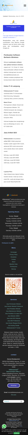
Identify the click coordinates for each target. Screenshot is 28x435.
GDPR (11, 433)
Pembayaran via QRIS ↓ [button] (8, 243)
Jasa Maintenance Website (13, 311)
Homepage (14, 252)
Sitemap (13, 269)
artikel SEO (7, 141)
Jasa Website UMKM (13, 316)
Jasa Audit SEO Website (13, 318)
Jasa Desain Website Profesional (13, 306)
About (13, 261)
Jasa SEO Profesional (13, 320)
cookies (24, 431)
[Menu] (25, 5)
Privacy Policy (13, 254)
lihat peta (13, 394)
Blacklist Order (13, 264)
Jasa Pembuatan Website (13, 304)
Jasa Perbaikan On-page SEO (13, 313)
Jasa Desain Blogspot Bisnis (14, 323)
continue (16, 433)
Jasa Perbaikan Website (13, 308)
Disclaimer (14, 257)
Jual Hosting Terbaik (13, 325)
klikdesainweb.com (14, 420)
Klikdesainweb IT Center (13, 328)
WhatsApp (13, 385)
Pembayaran (13, 266)
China (21, 426)
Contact (13, 259)
